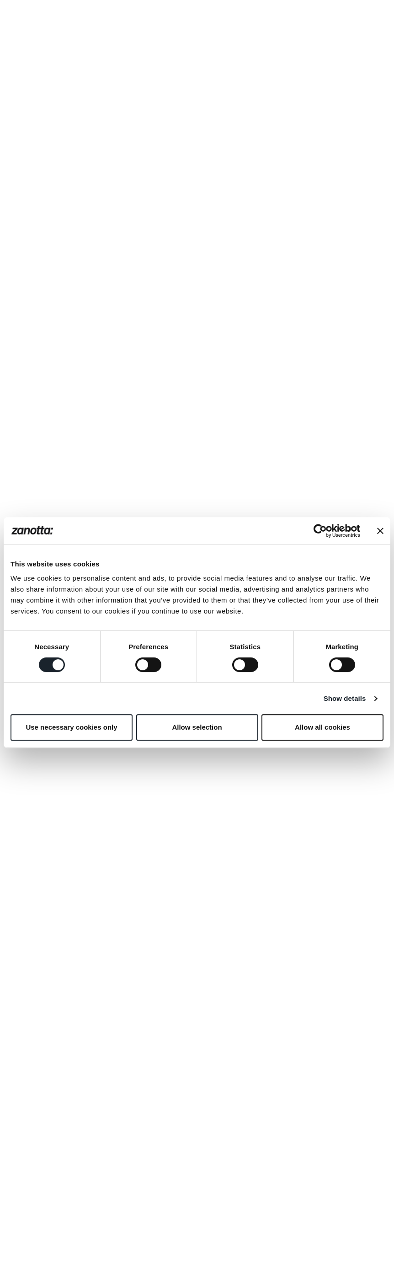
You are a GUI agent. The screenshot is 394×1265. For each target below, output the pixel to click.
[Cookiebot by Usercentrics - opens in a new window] (320, 531)
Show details (345, 698)
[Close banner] (380, 531)
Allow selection (197, 727)
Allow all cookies (322, 727)
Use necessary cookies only (71, 727)
